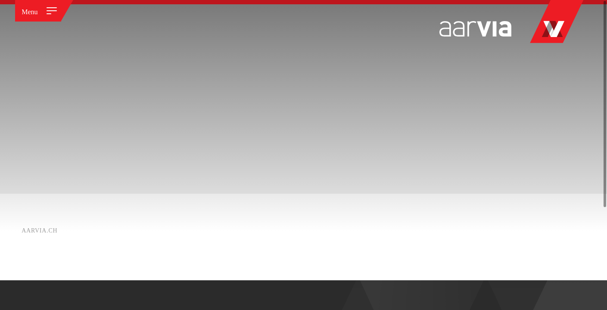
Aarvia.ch (39, 230)
